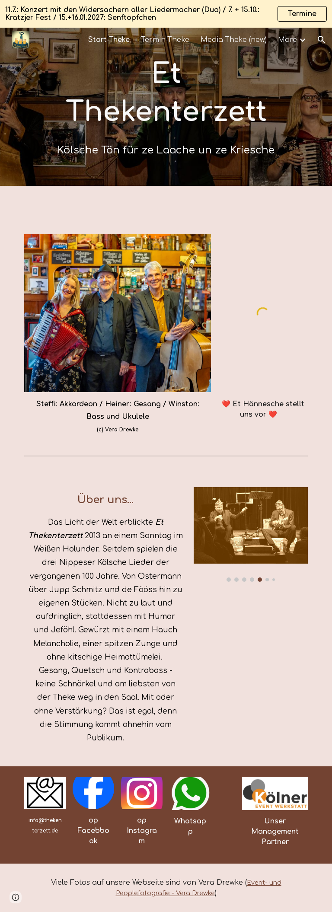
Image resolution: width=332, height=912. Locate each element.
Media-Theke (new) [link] (234, 40)
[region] (166, 14)
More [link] (287, 40)
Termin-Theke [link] (165, 40)
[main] (165, 107)
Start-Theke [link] (109, 40)
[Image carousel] (250, 534)
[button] (321, 39)
